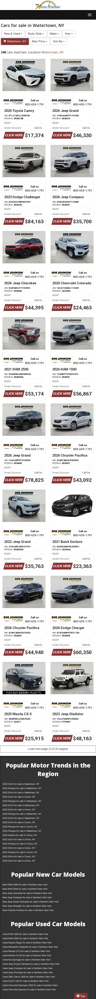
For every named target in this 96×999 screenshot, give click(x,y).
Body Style (36, 33)
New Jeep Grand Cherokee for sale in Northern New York (31, 901)
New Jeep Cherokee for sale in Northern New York (27, 893)
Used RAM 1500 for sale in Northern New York (25, 934)
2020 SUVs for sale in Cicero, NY (19, 856)
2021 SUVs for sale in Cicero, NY (19, 848)
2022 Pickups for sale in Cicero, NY (20, 843)
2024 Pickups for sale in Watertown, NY (22, 814)
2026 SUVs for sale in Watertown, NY (21, 784)
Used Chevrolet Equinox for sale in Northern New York (29, 989)
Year (69, 33)
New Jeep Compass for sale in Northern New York (27, 897)
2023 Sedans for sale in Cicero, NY (20, 835)
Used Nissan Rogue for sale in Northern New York (27, 942)
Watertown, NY (14, 41)
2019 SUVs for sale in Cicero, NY (19, 860)
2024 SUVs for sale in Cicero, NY (19, 809)
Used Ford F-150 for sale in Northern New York (26, 981)
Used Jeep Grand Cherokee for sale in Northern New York (31, 964)
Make (54, 33)
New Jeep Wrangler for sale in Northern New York (27, 906)
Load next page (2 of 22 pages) (48, 748)
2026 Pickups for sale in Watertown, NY (22, 788)
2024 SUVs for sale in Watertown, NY (21, 805)
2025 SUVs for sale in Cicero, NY (19, 797)
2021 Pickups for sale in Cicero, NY (20, 852)
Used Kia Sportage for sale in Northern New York (26, 959)
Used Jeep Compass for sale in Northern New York (27, 968)
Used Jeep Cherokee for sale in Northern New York (28, 972)
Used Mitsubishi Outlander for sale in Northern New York (30, 947)
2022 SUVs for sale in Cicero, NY (19, 839)
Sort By (58, 41)
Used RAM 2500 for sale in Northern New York (25, 938)
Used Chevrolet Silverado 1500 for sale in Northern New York (30, 986)
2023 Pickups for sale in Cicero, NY (20, 826)
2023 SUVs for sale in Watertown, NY (21, 818)
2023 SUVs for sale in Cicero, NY (19, 822)
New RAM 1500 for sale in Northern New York (25, 884)
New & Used (13, 33)
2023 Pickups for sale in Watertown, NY (22, 831)
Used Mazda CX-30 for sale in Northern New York (27, 955)
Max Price (39, 41)
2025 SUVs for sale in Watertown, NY (21, 792)
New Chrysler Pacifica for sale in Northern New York (28, 910)
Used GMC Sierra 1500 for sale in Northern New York (29, 976)
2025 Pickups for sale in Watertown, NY (22, 801)
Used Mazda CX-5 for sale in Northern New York (26, 951)
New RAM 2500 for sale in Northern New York (25, 889)
